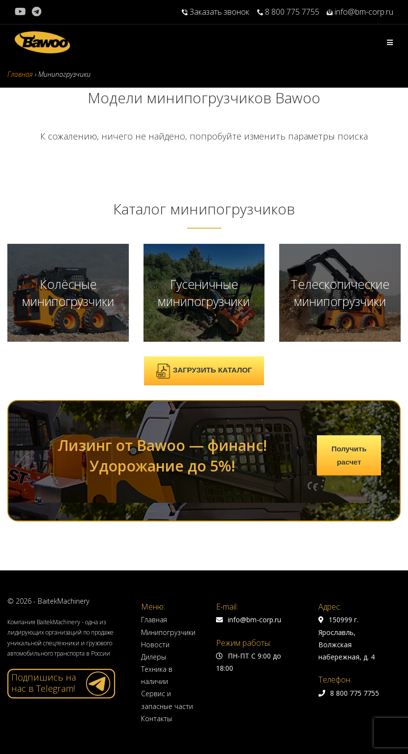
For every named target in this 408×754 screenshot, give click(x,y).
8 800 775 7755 (288, 11)
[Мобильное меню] (390, 42)
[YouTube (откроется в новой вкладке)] (22, 12)
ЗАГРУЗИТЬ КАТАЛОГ (204, 371)
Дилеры (153, 656)
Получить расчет (349, 455)
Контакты (156, 718)
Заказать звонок (216, 11)
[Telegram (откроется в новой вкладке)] (36, 12)
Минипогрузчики (168, 631)
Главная (154, 619)
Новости (155, 644)
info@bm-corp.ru (360, 11)
